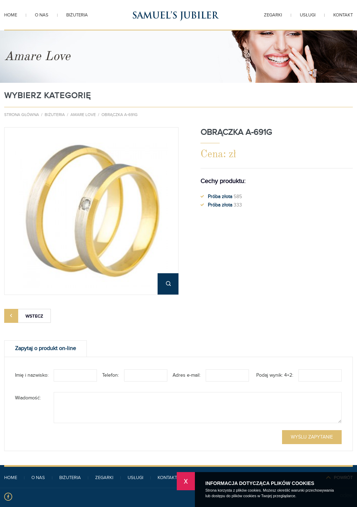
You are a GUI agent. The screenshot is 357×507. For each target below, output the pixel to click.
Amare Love (83, 115)
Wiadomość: (28, 398)
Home (10, 15)
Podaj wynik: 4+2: (274, 375)
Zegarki (273, 15)
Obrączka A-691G (119, 115)
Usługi (308, 15)
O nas (41, 15)
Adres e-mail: (186, 375)
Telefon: (110, 375)
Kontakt (343, 15)
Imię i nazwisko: (31, 375)
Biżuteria (77, 15)
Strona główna (21, 115)
